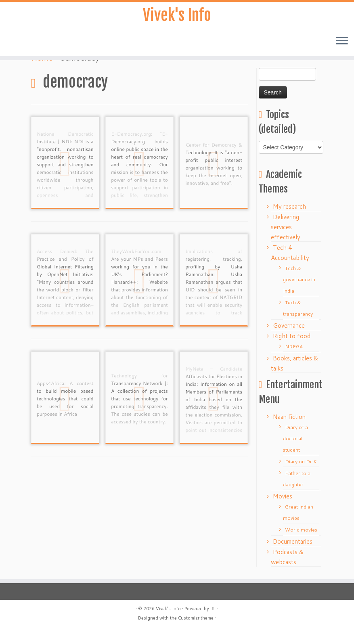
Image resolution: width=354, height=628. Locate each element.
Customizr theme (196, 618)
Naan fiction (289, 416)
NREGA (294, 346)
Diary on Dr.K (301, 461)
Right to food (291, 336)
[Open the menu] (342, 43)
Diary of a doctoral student (295, 438)
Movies (282, 496)
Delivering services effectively (285, 227)
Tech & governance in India (299, 279)
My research (289, 206)
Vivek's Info (177, 16)
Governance (289, 325)
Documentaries (292, 541)
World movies (301, 529)
